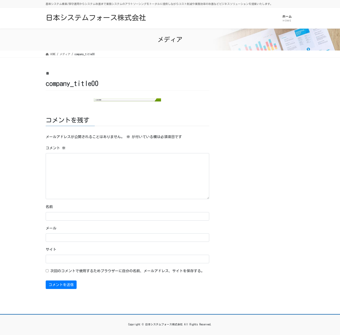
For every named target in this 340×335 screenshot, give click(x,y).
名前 (49, 207)
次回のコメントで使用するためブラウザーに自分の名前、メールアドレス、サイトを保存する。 (127, 271)
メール (51, 228)
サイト (51, 249)
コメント (55, 148)
